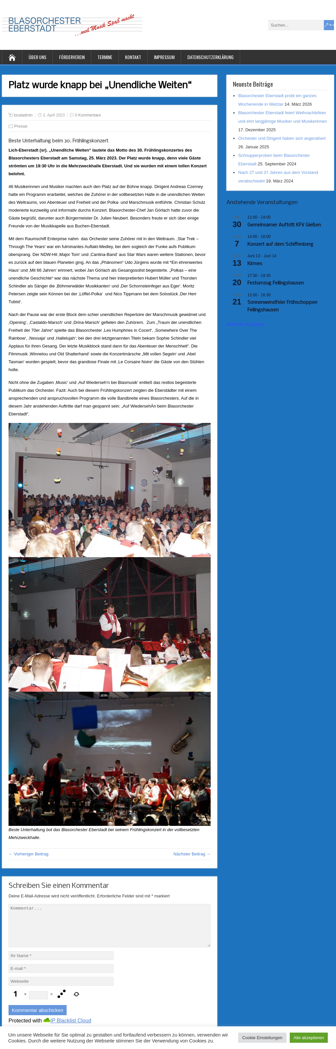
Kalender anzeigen (245, 324)
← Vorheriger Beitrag (28, 853)
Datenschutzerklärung (210, 56)
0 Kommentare (88, 115)
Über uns (37, 56)
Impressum (164, 56)
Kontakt (133, 56)
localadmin (23, 115)
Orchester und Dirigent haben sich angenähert (282, 138)
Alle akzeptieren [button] (309, 1037)
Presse (20, 126)
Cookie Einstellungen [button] (262, 1037)
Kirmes (254, 263)
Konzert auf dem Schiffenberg (280, 244)
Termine (104, 56)
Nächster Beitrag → (192, 853)
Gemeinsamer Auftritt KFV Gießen (284, 225)
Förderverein (72, 56)
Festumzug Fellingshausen (275, 283)
